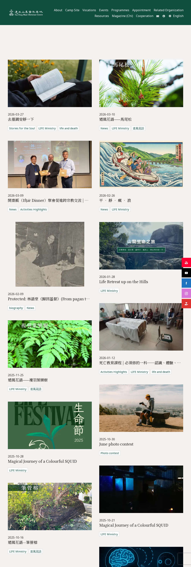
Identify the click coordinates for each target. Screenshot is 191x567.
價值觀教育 (69, 521)
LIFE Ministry (47, 128)
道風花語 (138, 128)
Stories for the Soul (22, 128)
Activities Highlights (33, 209)
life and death (69, 128)
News (104, 128)
